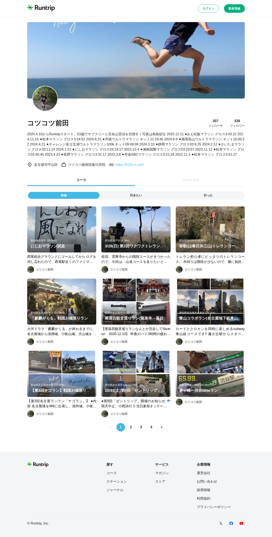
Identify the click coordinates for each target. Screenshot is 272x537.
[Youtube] (241, 523)
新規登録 (234, 8)
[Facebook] (231, 523)
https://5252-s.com (130, 164)
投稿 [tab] (64, 195)
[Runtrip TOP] (41, 8)
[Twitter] (221, 523)
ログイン (208, 8)
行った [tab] (208, 195)
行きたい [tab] (136, 195)
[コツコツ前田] (40, 269)
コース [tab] (81, 180)
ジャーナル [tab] (190, 180)
